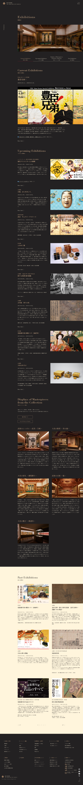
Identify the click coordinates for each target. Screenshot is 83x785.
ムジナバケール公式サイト (24, 181)
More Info (20, 141)
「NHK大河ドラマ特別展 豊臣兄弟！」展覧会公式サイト (31, 137)
